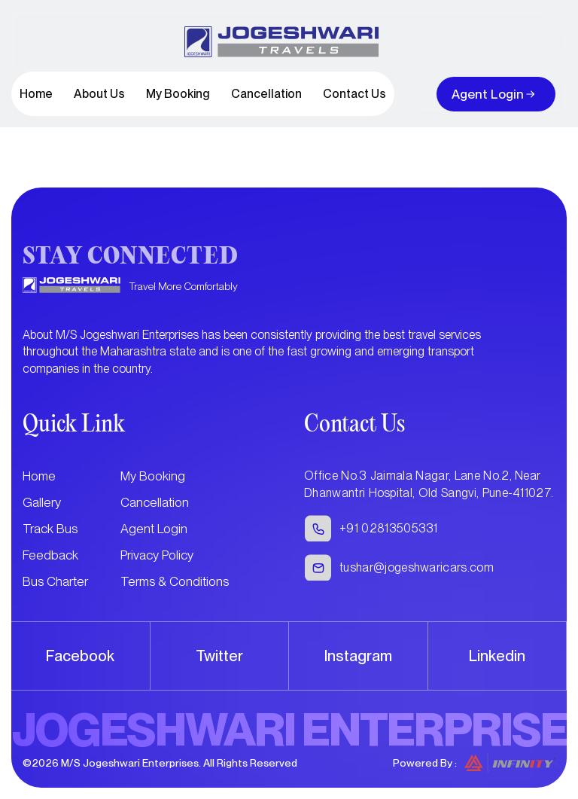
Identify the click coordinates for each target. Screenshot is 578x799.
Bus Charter (55, 581)
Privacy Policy (156, 555)
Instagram (358, 656)
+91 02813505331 (388, 528)
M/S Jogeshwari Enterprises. (131, 763)
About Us (99, 94)
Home (36, 94)
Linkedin (497, 656)
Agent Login (488, 94)
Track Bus (50, 528)
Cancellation (266, 94)
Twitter (219, 656)
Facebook (80, 656)
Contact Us (354, 94)
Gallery (42, 502)
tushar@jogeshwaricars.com (416, 567)
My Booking (178, 94)
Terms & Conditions (174, 581)
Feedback (50, 555)
